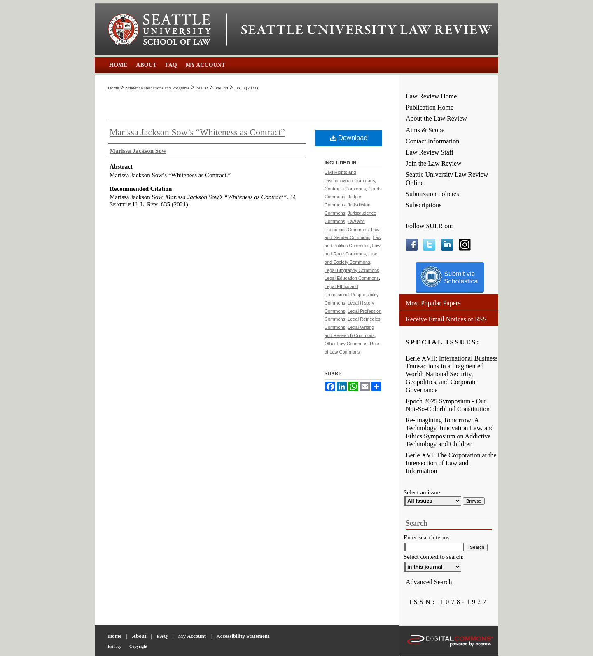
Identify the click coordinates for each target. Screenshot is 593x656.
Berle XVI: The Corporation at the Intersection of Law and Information (451, 463)
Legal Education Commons (352, 278)
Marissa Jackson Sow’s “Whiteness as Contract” (197, 132)
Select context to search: (434, 556)
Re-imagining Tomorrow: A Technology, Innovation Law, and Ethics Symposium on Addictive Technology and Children (450, 432)
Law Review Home (431, 96)
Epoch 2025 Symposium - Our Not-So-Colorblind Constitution (448, 405)
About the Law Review (436, 118)
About (139, 636)
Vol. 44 (221, 87)
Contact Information (432, 141)
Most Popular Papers (433, 303)
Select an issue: (422, 492)
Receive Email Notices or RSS (446, 319)
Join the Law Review (434, 163)
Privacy (114, 646)
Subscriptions (423, 205)
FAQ (162, 636)
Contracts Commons (345, 188)
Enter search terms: (427, 537)
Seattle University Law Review (366, 29)
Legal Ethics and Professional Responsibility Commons (351, 294)
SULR (202, 87)
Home (113, 87)
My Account (192, 636)
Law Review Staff (429, 152)
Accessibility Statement (242, 636)
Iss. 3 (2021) (246, 87)
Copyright (138, 646)
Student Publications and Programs (157, 87)
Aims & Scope (425, 130)
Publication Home (429, 107)
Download (349, 137)
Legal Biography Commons (352, 270)
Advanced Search (429, 582)
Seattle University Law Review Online (447, 178)
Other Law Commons (346, 343)
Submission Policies (432, 193)
